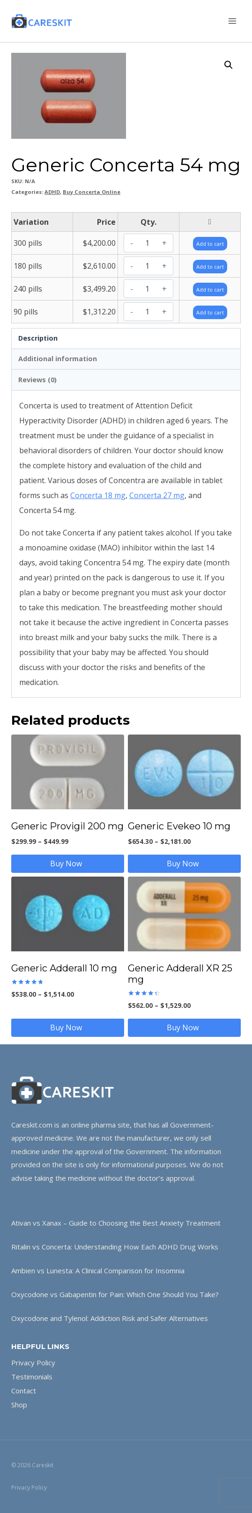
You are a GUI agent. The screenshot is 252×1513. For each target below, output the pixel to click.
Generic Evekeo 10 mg (179, 826)
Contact (23, 1390)
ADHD (52, 191)
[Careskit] (41, 21)
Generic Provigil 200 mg (67, 826)
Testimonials (31, 1376)
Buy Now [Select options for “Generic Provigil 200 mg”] (68, 863)
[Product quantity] (147, 243)
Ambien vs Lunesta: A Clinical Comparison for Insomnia (98, 1270)
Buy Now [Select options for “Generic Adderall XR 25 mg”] (184, 1027)
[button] (228, 65)
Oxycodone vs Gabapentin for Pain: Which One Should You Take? (115, 1294)
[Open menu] (232, 21)
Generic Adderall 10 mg (64, 968)
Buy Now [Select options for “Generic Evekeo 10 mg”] (184, 863)
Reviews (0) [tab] (37, 379)
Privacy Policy (33, 1362)
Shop (19, 1404)
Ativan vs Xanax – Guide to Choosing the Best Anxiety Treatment (116, 1223)
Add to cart (210, 243)
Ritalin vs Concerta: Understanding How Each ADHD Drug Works (114, 1246)
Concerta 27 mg (157, 495)
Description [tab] (38, 338)
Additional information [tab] (57, 358)
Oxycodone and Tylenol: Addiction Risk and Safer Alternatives (109, 1318)
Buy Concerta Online (91, 191)
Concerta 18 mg (98, 495)
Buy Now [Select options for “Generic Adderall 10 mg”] (68, 1027)
